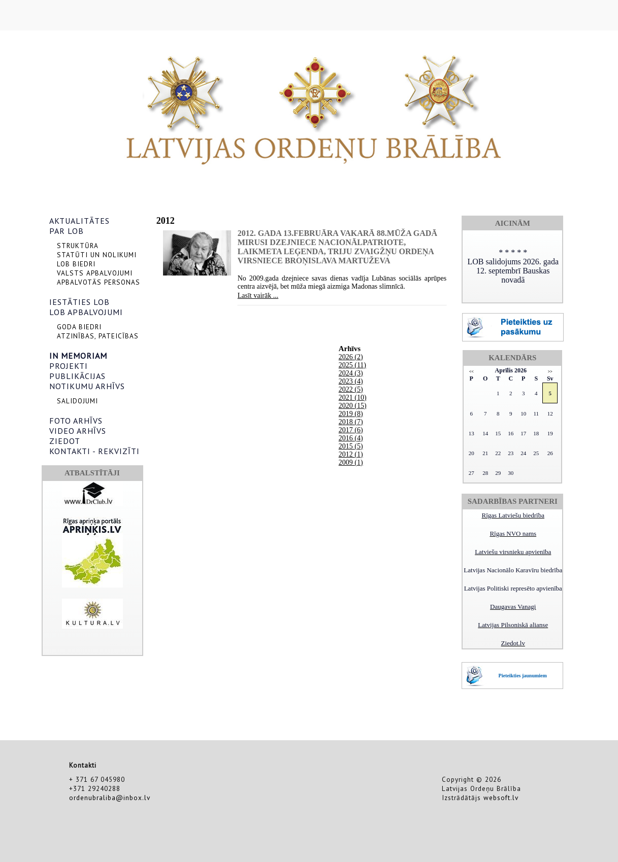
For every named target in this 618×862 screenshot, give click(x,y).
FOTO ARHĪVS (76, 421)
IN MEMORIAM (78, 356)
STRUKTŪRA (78, 245)
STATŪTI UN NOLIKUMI (97, 254)
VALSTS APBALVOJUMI (95, 273)
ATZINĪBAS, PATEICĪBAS (98, 335)
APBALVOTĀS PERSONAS (98, 282)
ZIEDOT (64, 441)
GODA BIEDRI (79, 326)
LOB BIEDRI (76, 263)
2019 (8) (351, 414)
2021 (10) (353, 397)
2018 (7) (351, 422)
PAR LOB (66, 231)
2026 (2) (351, 357)
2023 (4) (351, 381)
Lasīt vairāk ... (258, 295)
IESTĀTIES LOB (79, 302)
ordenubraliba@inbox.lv (109, 797)
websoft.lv (500, 797)
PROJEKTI (68, 366)
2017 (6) (351, 430)
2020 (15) (353, 405)
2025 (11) (352, 365)
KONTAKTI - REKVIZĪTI (94, 451)
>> (550, 371)
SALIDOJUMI (77, 400)
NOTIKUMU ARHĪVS (87, 386)
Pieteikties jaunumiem (523, 675)
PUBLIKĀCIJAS (77, 376)
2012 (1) (351, 454)
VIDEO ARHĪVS (77, 431)
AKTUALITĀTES (79, 221)
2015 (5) (351, 446)
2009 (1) (351, 462)
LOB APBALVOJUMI (86, 312)
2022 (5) (351, 389)
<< (471, 371)
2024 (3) (351, 373)
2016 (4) (351, 438)
